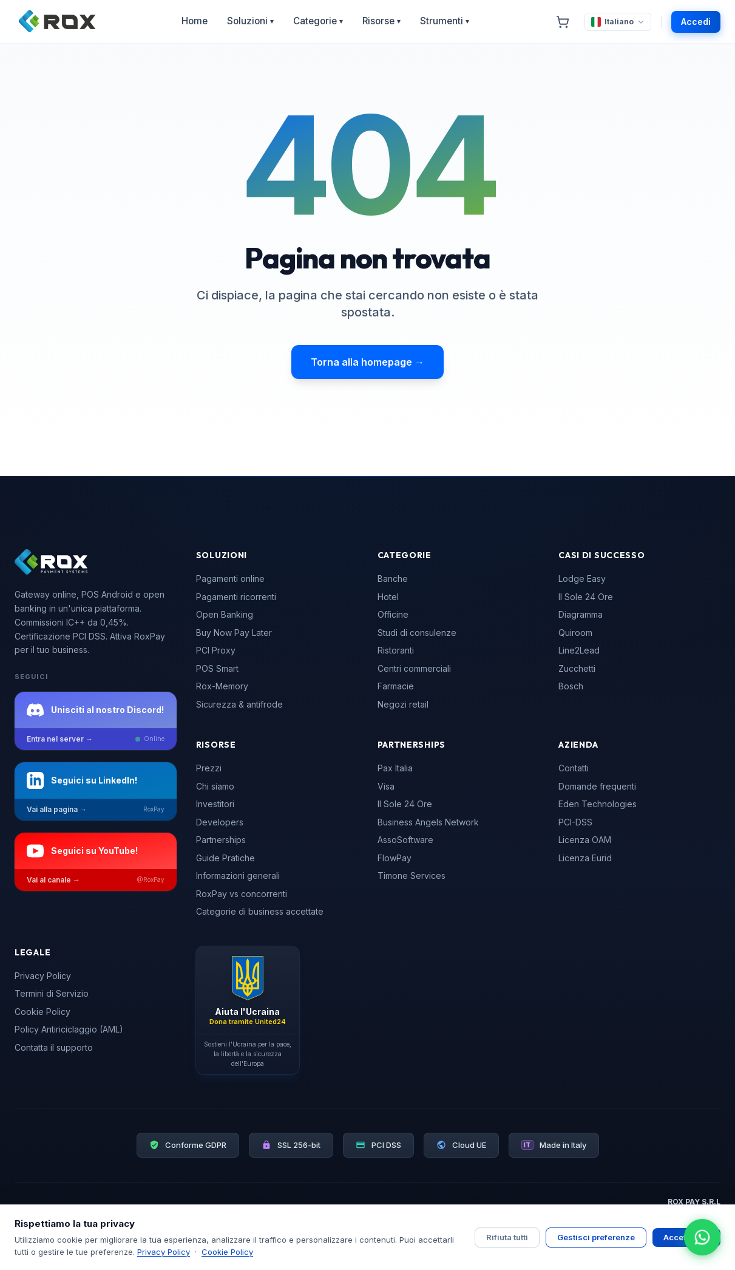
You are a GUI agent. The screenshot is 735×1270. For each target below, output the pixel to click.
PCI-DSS (575, 822)
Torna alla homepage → (367, 362)
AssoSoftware (405, 840)
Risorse (381, 21)
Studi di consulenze (417, 632)
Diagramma (580, 614)
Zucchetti (576, 668)
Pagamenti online (230, 578)
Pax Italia (395, 768)
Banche (393, 578)
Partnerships (221, 840)
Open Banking (224, 614)
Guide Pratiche (225, 858)
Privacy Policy (43, 976)
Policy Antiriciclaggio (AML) (69, 1029)
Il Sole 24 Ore (585, 597)
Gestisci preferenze (596, 1237)
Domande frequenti (597, 786)
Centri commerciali (414, 668)
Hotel (388, 597)
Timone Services (411, 875)
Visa (386, 786)
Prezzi (209, 768)
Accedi (696, 21)
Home (194, 21)
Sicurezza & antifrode (239, 704)
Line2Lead (579, 650)
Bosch (570, 686)
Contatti (573, 768)
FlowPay (395, 858)
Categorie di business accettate (259, 911)
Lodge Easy (582, 578)
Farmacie (396, 686)
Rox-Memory (222, 686)
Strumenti (444, 21)
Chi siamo (215, 786)
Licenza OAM (584, 840)
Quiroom (575, 632)
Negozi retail (403, 704)
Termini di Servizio (52, 993)
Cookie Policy (42, 1011)
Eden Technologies (597, 804)
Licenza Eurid (585, 858)
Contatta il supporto (54, 1047)
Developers (219, 822)
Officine (393, 614)
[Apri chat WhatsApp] (702, 1237)
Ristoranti (396, 650)
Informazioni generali (238, 875)
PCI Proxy (215, 650)
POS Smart (217, 668)
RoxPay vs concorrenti (241, 894)
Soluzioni (250, 21)
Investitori (215, 804)
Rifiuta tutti (507, 1237)
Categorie (318, 21)
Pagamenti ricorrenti (236, 597)
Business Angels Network (428, 822)
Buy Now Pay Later (234, 632)
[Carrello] (562, 22)
